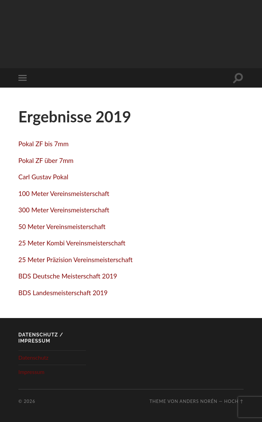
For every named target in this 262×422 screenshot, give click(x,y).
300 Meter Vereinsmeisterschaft (63, 210)
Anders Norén (198, 401)
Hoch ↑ (234, 401)
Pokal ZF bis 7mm (43, 144)
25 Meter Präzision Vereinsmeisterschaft (75, 259)
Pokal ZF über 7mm (46, 160)
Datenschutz (33, 357)
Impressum (31, 371)
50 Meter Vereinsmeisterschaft (61, 226)
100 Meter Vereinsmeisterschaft (63, 193)
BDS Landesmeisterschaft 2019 (63, 293)
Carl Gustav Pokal (43, 177)
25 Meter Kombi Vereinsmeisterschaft (72, 243)
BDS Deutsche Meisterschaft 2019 (67, 276)
